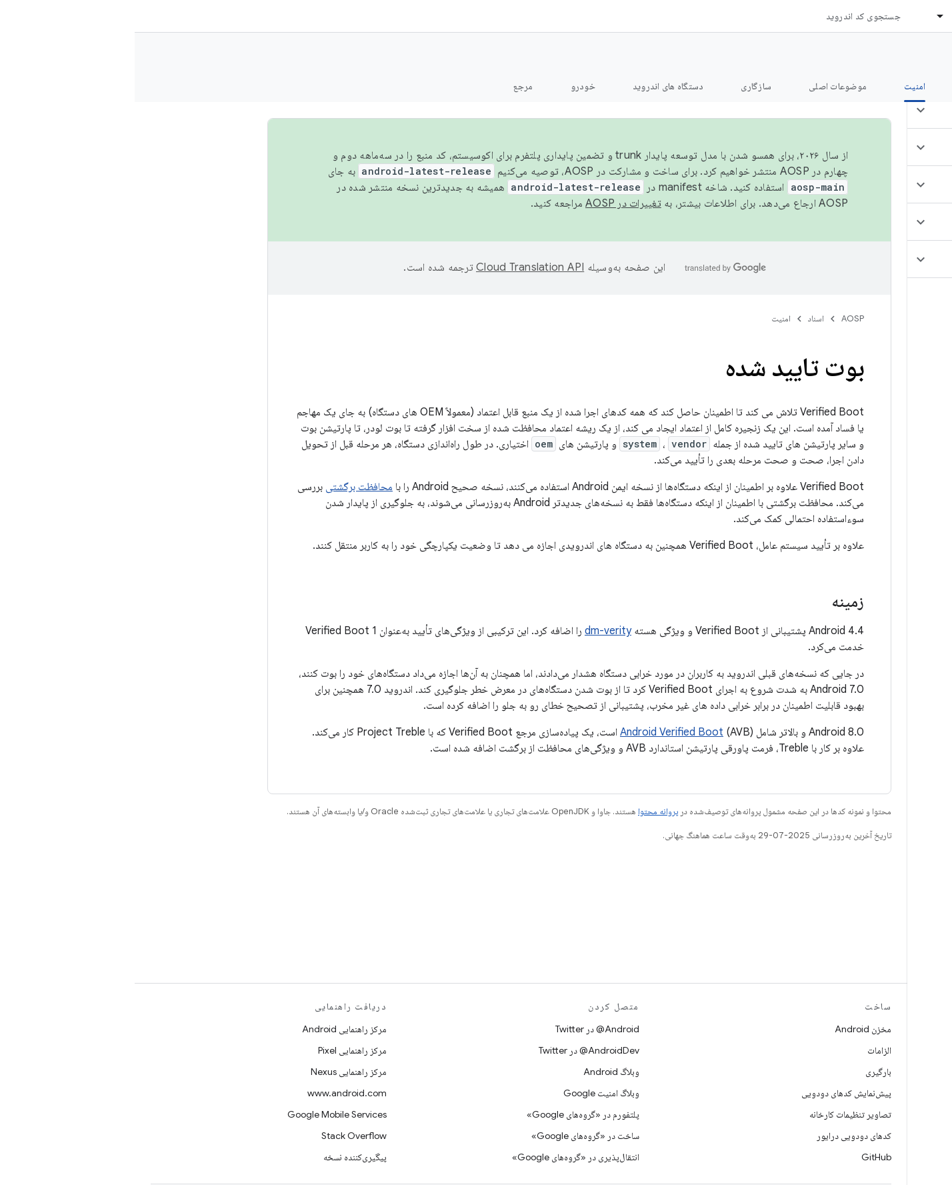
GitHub (742, 1157)
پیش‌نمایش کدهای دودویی (712, 1093)
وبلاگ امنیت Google (467, 1093)
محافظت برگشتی (224, 486)
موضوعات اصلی (703, 86)
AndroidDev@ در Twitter (454, 1050)
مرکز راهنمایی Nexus (214, 1072)
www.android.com (212, 1093)
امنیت (646, 318)
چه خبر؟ (921, 86)
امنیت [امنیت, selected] (780, 86)
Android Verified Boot (537, 732)
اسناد (681, 318)
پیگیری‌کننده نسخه (220, 1157)
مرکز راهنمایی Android (209, 1029)
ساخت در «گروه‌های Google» (451, 1136)
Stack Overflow (219, 1136)
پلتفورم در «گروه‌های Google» (448, 1114)
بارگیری (744, 1072)
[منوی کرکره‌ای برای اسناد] (800, 16)
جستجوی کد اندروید (728, 16)
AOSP (718, 318)
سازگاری (621, 86)
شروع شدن (848, 86)
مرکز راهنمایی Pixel (217, 1050)
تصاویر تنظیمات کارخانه (716, 1114)
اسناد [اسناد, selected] (827, 16)
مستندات (917, 54)
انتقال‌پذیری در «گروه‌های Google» (441, 1157)
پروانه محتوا (523, 811)
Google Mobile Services (202, 1114)
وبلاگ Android (477, 1072)
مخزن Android (728, 1029)
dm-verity (473, 631)
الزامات (745, 1050)
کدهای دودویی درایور (719, 1136)
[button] (873, 110)
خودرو (448, 86)
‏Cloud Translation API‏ (395, 267)
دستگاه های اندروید (533, 86)
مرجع (389, 86)
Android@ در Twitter (463, 1029)
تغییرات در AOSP (489, 203)
